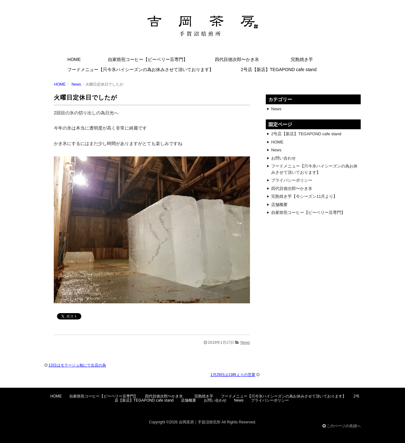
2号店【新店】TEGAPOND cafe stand (278, 69)
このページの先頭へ (341, 426)
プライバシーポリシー (291, 180)
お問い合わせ (283, 158)
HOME (74, 59)
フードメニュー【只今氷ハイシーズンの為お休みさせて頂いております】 (140, 69)
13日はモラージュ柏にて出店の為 (77, 365)
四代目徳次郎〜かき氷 (239, 59)
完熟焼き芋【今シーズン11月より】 (304, 196)
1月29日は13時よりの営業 (232, 375)
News (76, 84)
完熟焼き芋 (302, 59)
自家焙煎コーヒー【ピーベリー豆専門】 (148, 59)
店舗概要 (279, 204)
